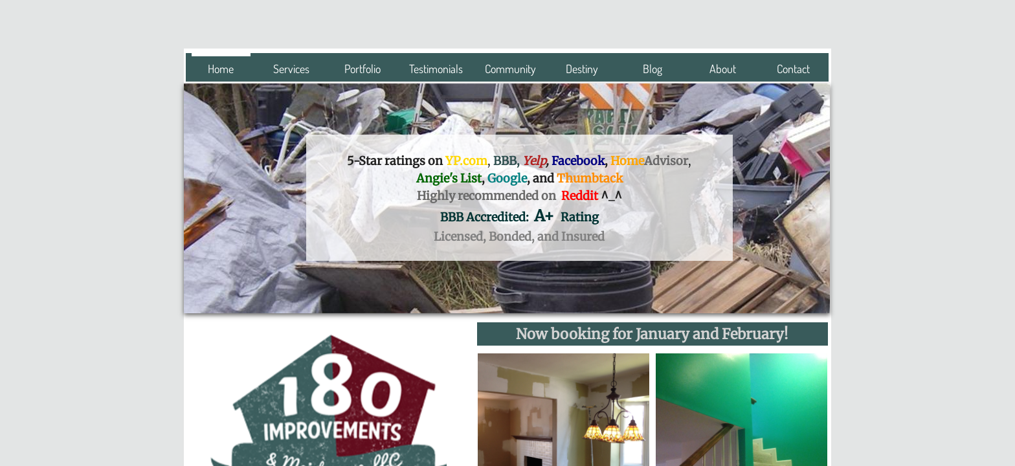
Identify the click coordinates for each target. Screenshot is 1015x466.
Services (291, 68)
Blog (652, 68)
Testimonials (436, 68)
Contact (793, 68)
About (722, 68)
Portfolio (362, 68)
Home (221, 68)
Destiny (582, 68)
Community (510, 68)
